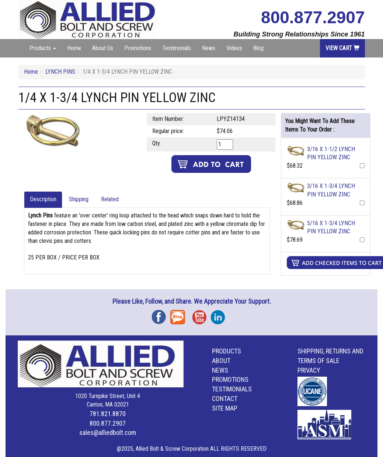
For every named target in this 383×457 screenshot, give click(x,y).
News (208, 48)
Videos (234, 48)
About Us (102, 48)
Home (74, 48)
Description (43, 199)
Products (226, 351)
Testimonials (176, 48)
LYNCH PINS (60, 71)
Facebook (161, 314)
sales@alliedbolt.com (107, 432)
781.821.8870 (108, 414)
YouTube (201, 314)
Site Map (224, 408)
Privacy (308, 370)
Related (110, 199)
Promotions (137, 48)
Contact (224, 398)
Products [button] (42, 48)
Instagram (220, 314)
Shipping (78, 199)
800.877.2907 (313, 17)
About (221, 360)
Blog (258, 48)
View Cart (342, 48)
